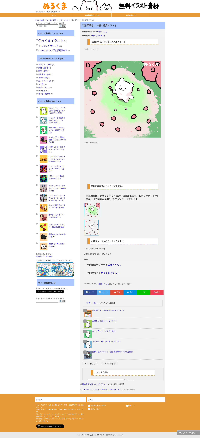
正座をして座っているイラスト (104, 321)
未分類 (40, 84)
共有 (117, 292)
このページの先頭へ (189, 433)
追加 (130, 292)
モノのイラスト (48, 45)
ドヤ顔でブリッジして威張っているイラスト (102, 389)
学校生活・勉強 (44, 74)
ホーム (54, 15)
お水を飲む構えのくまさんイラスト (106, 341)
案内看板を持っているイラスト (94, 384)
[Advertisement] (122, 54)
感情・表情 (42, 78)
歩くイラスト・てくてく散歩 (104, 331)
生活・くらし (102, 32)
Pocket (157, 292)
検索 (62, 26)
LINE (144, 292)
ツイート (103, 292)
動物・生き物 (43, 68)
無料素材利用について (92, 15)
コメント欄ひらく (90, 364)
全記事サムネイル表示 (44, 256)
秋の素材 (41, 91)
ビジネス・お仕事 (45, 65)
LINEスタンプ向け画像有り (53, 50)
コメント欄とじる (109, 364)
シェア (90, 292)
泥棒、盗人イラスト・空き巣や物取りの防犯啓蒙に (112, 352)
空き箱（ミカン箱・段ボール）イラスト (108, 310)
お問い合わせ (130, 15)
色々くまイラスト (98, 36)
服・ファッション (45, 81)
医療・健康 (42, 71)
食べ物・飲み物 (44, 94)
